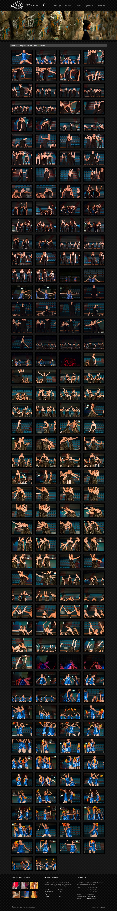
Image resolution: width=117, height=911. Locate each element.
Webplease (102, 907)
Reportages (48, 894)
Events (61, 889)
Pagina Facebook (92, 896)
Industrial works (49, 891)
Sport (60, 891)
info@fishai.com (91, 898)
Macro (61, 894)
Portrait (47, 896)
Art (60, 896)
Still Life (47, 889)
